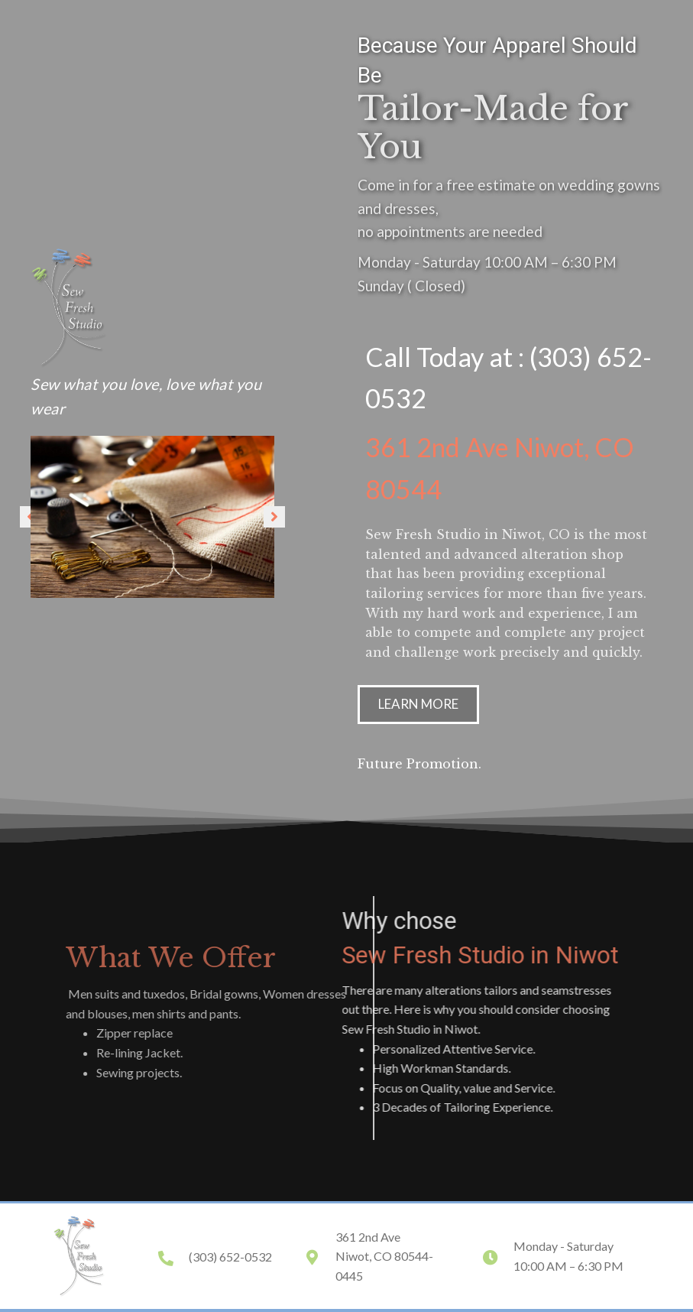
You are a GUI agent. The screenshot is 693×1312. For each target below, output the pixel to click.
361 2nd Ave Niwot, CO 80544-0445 (384, 1256)
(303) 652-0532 (230, 1256)
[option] (152, 517)
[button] (274, 517)
